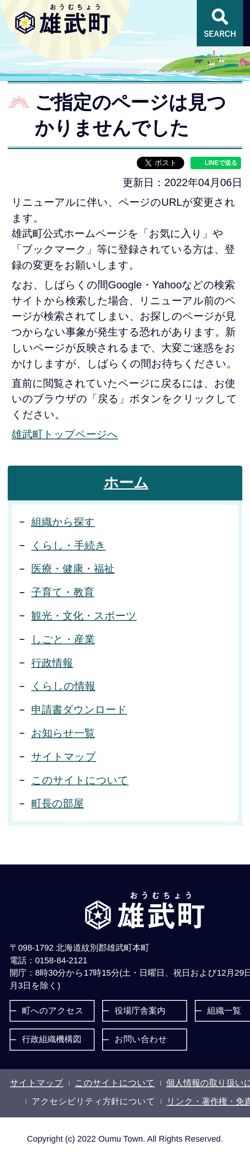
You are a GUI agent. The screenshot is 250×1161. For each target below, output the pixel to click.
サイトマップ (63, 757)
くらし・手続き (68, 545)
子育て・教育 (62, 592)
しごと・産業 (63, 639)
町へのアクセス (53, 1010)
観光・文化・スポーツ (84, 616)
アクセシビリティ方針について (93, 1101)
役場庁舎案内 (140, 1010)
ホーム (126, 483)
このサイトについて (79, 780)
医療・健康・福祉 (73, 569)
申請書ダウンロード (79, 709)
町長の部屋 (57, 803)
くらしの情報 (63, 686)
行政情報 (52, 663)
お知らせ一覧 (63, 733)
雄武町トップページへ (65, 434)
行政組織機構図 (51, 1039)
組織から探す (63, 522)
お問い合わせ (141, 1039)
